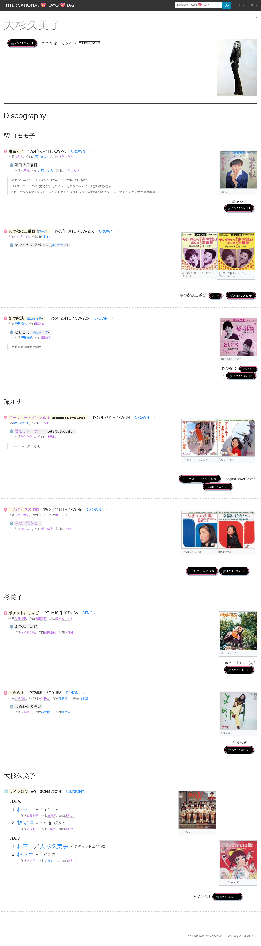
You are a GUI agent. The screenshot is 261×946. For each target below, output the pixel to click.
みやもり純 (27, 632)
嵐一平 (42, 515)
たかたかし (27, 437)
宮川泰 (69, 815)
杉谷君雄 (20, 698)
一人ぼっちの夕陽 (24, 509)
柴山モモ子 (59, 245)
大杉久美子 (54, 846)
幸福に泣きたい (28, 523)
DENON (89, 613)
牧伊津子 (26, 529)
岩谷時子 (32, 815)
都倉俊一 (64, 698)
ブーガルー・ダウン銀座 (29, 417)
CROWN (78, 151)
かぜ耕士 (44, 698)
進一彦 (42, 231)
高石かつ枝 (40, 332)
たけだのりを (64, 157)
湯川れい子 (21, 423)
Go (226, 5)
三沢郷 (51, 815)
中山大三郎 (21, 237)
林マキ (25, 809)
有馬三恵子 (21, 515)
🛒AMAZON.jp (22, 43)
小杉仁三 (47, 237)
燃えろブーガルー (30, 431)
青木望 (83, 698)
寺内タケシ (51, 861)
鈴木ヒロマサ (64, 618)
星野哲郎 (20, 324)
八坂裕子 (20, 618)
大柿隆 (69, 632)
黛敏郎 (39, 324)
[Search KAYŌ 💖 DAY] (199, 5)
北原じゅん (39, 157)
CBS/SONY (75, 791)
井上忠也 (44, 423)
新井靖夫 (47, 529)
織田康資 (41, 618)
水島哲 (18, 157)
